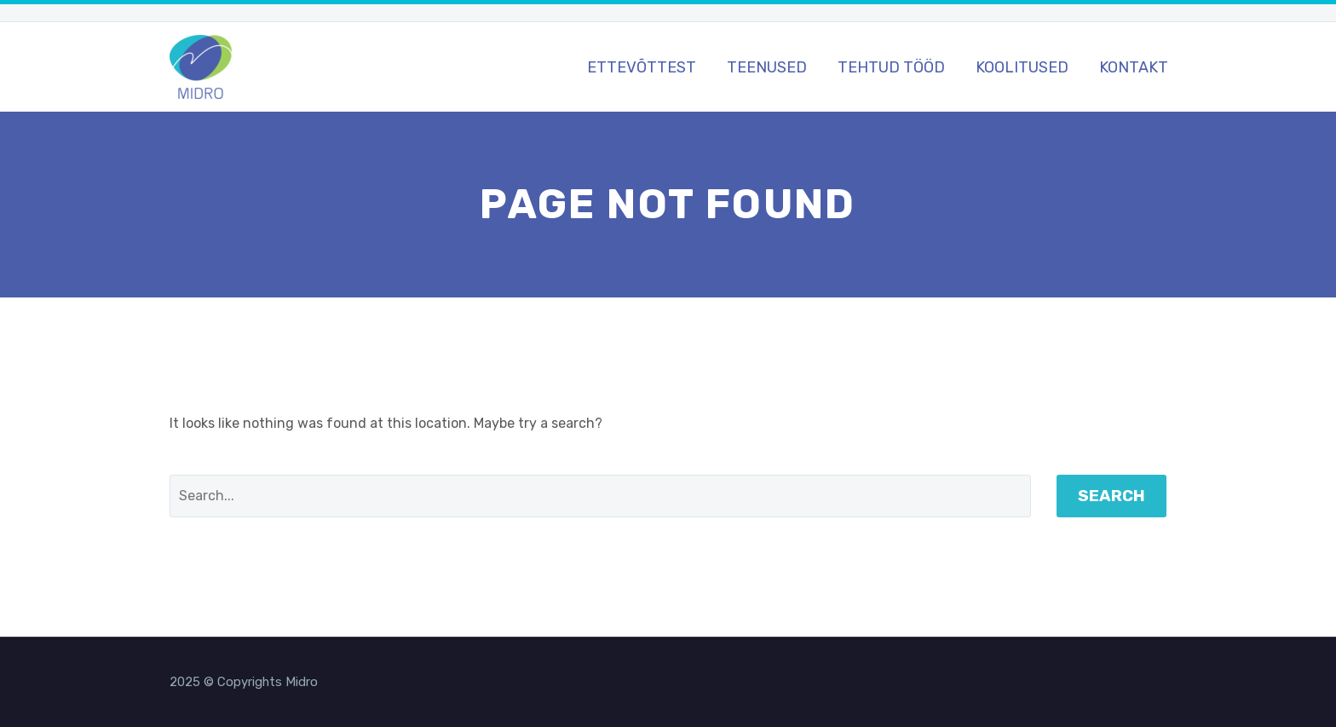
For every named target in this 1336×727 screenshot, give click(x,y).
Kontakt (1133, 67)
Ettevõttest (641, 67)
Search (1111, 495)
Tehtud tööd (891, 67)
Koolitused (1022, 67)
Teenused (767, 67)
